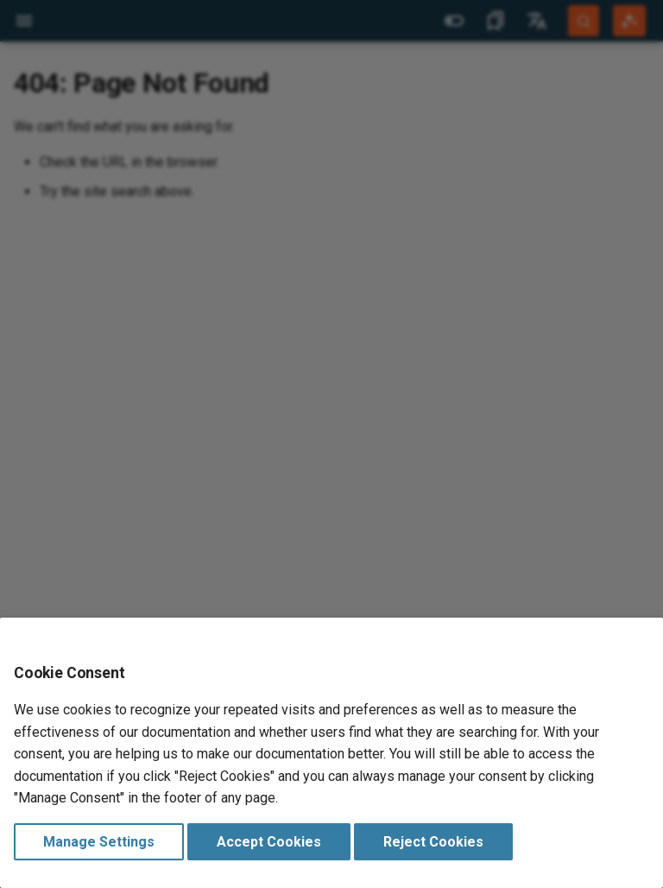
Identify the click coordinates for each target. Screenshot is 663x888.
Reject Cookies (433, 842)
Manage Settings (99, 842)
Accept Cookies (269, 842)
